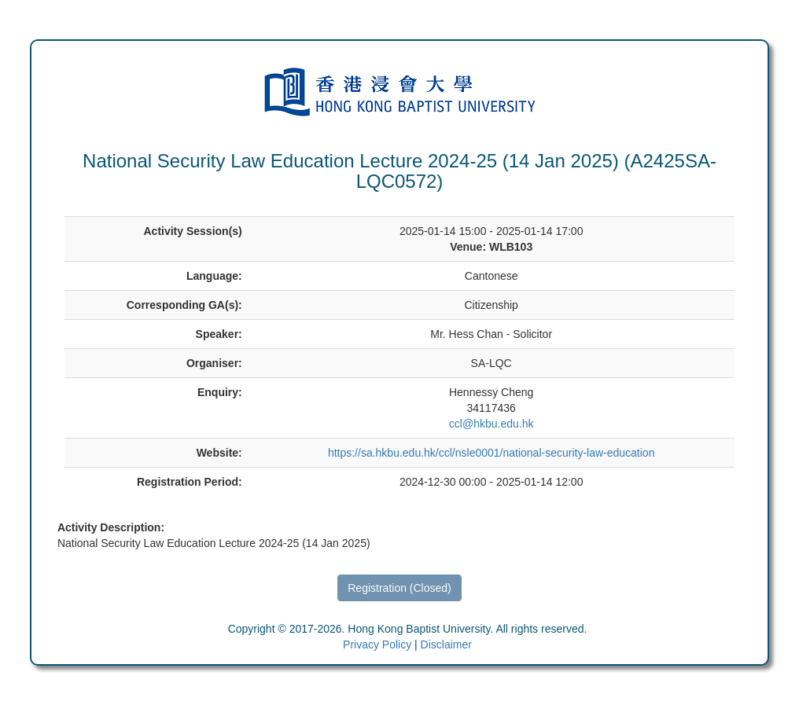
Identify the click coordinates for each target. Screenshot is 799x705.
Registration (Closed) (399, 588)
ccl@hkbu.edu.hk (491, 423)
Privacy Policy (377, 644)
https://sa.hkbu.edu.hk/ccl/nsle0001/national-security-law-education (491, 452)
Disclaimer (446, 644)
